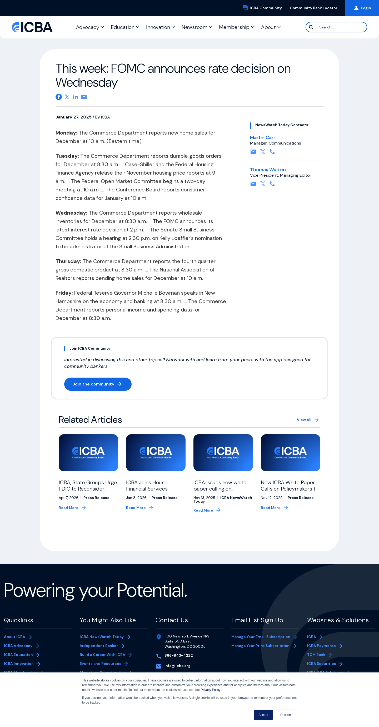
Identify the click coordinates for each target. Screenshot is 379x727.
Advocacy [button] (87, 27)
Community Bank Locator (315, 8)
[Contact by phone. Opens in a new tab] (272, 153)
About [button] (268, 27)
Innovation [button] (158, 27)
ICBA (311, 636)
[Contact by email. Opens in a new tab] (253, 153)
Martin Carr (262, 137)
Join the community (102, 385)
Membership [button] (234, 27)
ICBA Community (264, 8)
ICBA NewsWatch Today (102, 636)
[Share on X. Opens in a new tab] (67, 97)
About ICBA (14, 636)
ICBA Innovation (19, 663)
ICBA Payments (324, 646)
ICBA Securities (321, 663)
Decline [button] (285, 715)
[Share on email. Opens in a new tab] (84, 97)
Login (362, 8)
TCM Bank (324, 655)
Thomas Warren (268, 169)
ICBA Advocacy (18, 645)
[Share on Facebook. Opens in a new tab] (59, 97)
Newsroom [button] (194, 27)
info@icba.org (177, 665)
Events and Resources (100, 663)
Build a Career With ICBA (102, 654)
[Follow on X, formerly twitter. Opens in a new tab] (263, 153)
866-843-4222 (178, 655)
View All (304, 419)
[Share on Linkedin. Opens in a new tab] (75, 97)
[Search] (336, 27)
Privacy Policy (211, 690)
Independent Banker (99, 646)
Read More (68, 507)
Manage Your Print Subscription (260, 646)
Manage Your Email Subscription (260, 636)
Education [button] (122, 27)
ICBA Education (18, 654)
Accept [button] (263, 715)
